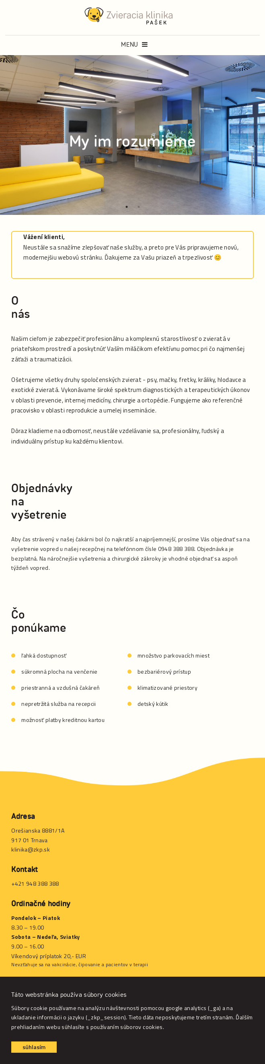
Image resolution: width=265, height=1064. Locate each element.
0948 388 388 (176, 548)
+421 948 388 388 (35, 883)
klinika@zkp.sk (30, 849)
